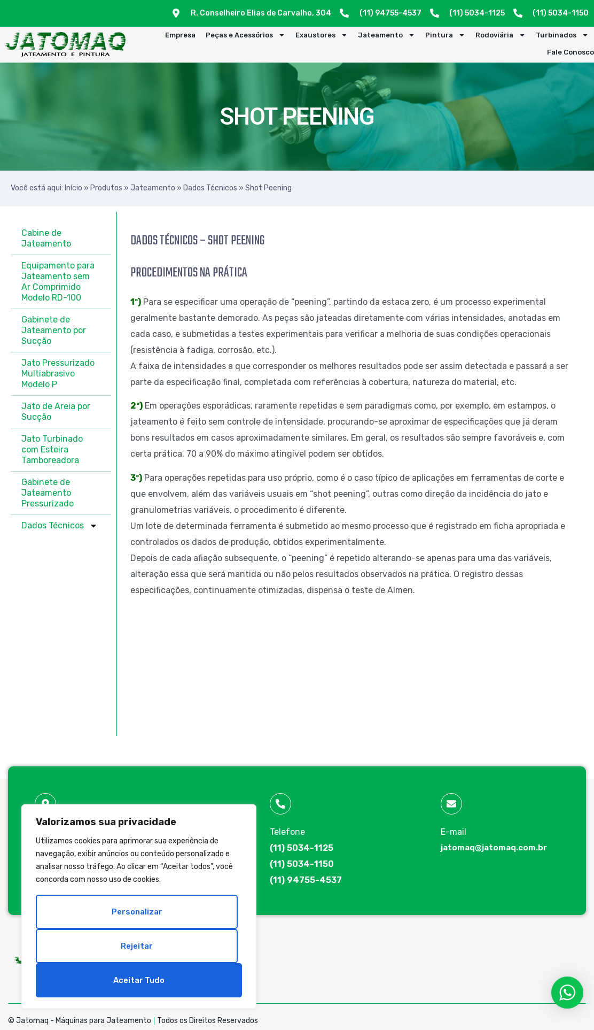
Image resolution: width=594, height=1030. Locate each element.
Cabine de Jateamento (46, 238)
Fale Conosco (570, 52)
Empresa (180, 35)
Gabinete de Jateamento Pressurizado (47, 493)
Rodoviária (500, 35)
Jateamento (386, 35)
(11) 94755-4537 (306, 880)
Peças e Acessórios (245, 35)
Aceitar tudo (139, 980)
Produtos (106, 188)
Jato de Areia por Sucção (55, 411)
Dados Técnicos (210, 188)
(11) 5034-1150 (302, 864)
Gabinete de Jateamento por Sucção (53, 330)
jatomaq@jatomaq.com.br (494, 847)
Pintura (445, 35)
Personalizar (137, 912)
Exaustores (321, 35)
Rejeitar (137, 946)
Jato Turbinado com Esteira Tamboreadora (52, 449)
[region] (138, 906)
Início (73, 188)
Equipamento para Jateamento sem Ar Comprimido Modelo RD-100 (58, 281)
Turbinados (562, 35)
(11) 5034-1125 (301, 848)
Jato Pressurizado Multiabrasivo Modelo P (58, 373)
